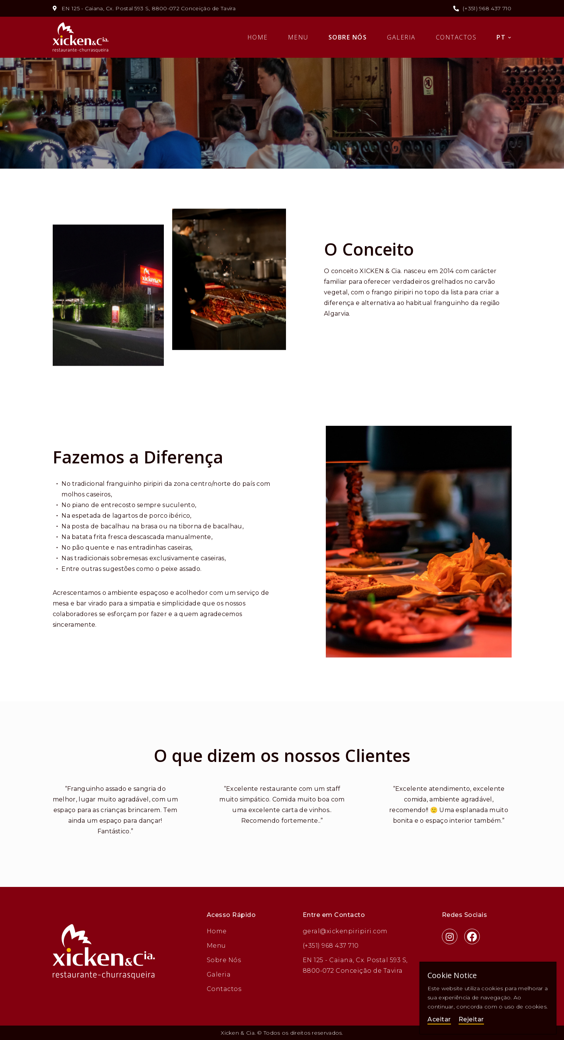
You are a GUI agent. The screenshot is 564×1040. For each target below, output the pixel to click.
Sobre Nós (347, 37)
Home (257, 37)
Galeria (401, 37)
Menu (298, 37)
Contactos (456, 37)
